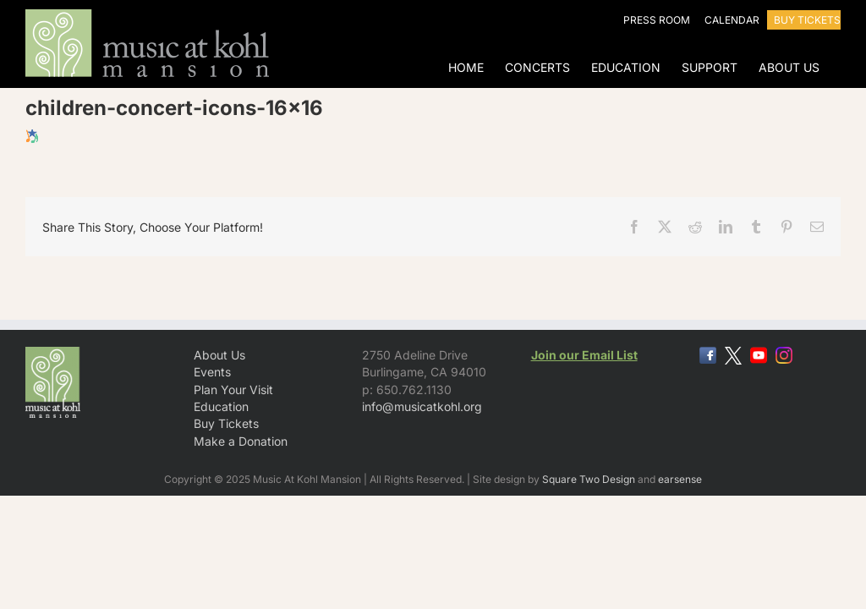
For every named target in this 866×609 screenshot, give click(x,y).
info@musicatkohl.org (422, 406)
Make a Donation (241, 441)
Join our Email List (584, 355)
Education (221, 406)
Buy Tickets (226, 423)
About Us (219, 355)
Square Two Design (588, 479)
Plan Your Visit (233, 389)
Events (212, 372)
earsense (680, 479)
